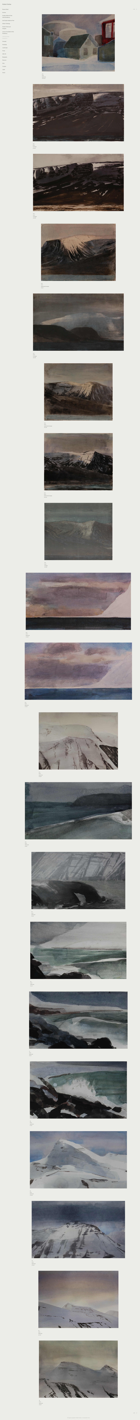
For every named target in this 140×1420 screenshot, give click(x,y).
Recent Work (5, 9)
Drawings (4, 44)
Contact (4, 66)
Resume (4, 60)
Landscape (5, 47)
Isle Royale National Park (8, 20)
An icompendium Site (85, 1417)
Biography (4, 57)
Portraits (4, 41)
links (3, 63)
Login (3, 69)
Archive (4, 12)
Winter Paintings (6, 23)
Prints (3, 50)
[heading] (6, 4)
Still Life (4, 53)
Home (3, 72)
